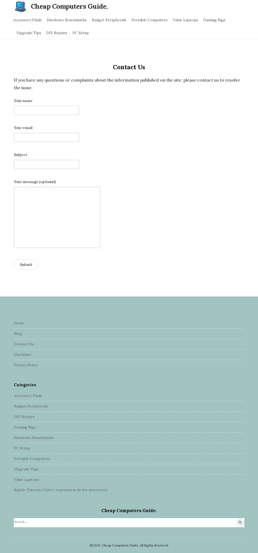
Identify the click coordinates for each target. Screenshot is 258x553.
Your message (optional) (57, 215)
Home (19, 323)
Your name (46, 106)
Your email (46, 133)
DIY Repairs (56, 32)
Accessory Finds (27, 20)
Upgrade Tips (29, 32)
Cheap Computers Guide (69, 6)
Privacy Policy (26, 365)
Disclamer (22, 354)
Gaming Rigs (214, 20)
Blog (18, 333)
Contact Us (24, 344)
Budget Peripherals (109, 20)
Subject (46, 160)
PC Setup (81, 32)
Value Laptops (185, 20)
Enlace (49, 489)
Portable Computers (149, 20)
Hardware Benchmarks (67, 20)
